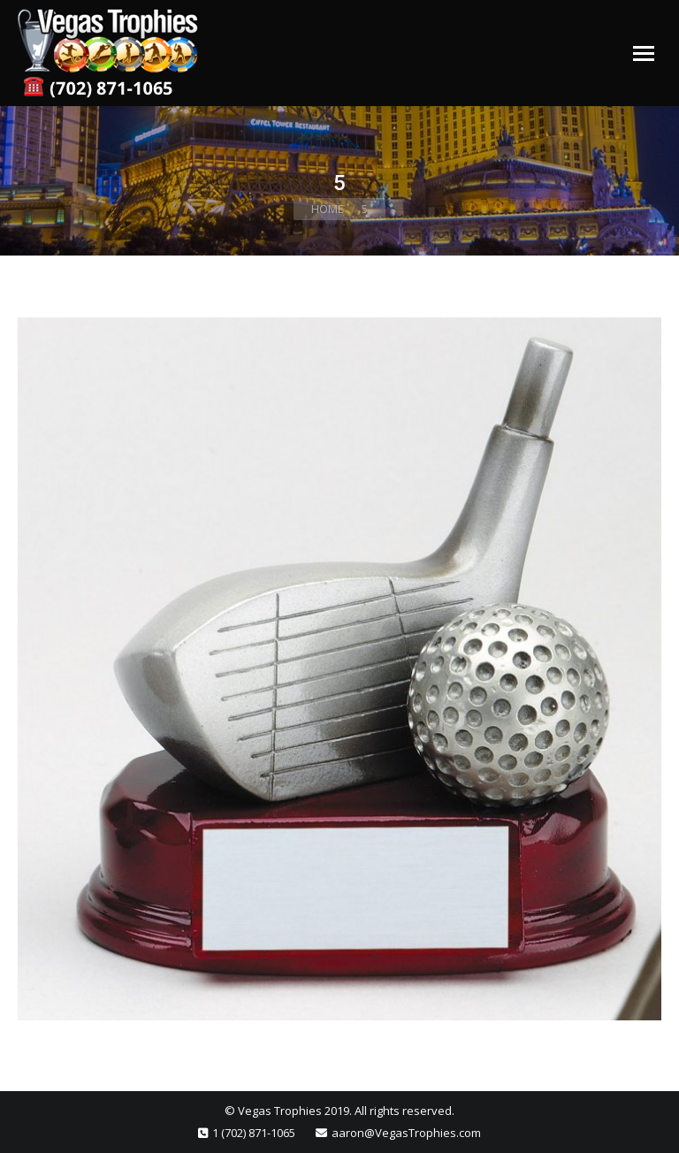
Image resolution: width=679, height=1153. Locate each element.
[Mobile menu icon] (643, 53)
